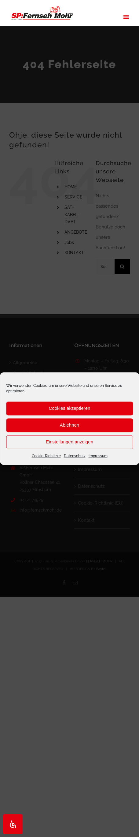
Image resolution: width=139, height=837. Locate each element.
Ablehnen (69, 425)
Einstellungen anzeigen (69, 441)
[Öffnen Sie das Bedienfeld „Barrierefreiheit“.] (13, 824)
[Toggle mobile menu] (126, 17)
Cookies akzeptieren (69, 408)
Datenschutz (75, 456)
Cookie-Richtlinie (46, 456)
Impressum (98, 456)
